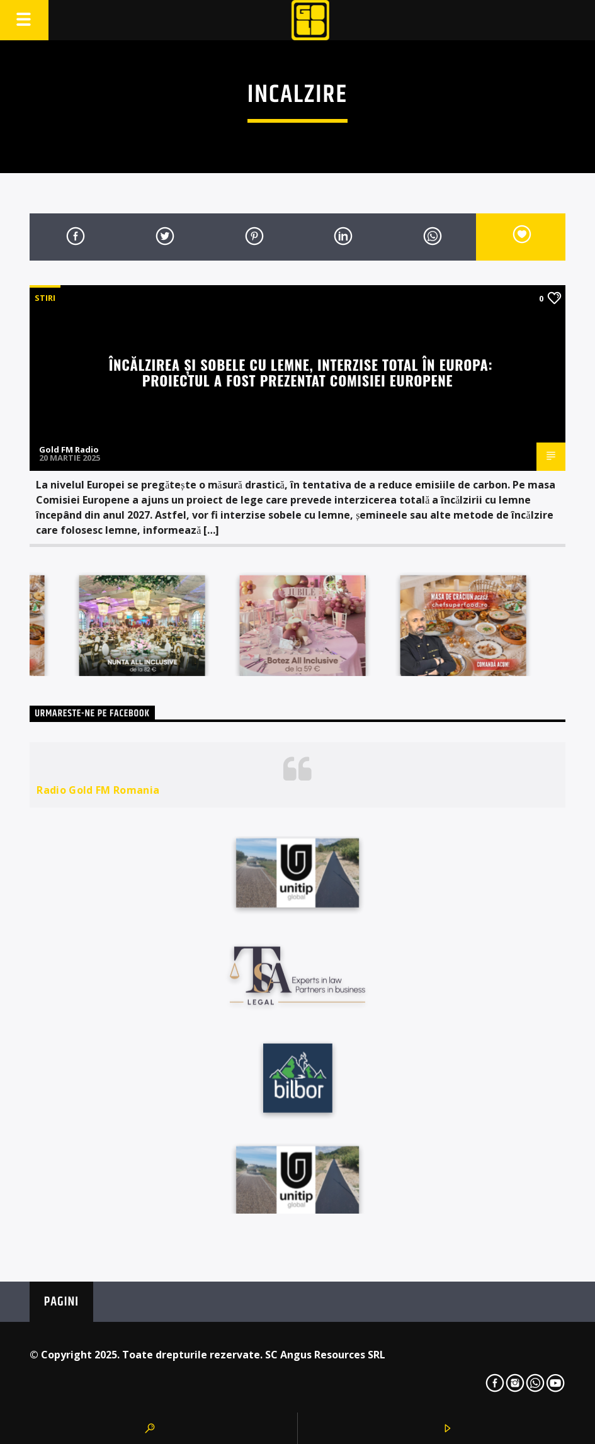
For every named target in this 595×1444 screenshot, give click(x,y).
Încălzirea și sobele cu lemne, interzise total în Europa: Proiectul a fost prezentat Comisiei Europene (301, 372)
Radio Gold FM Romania (98, 790)
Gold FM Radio (69, 449)
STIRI (45, 297)
